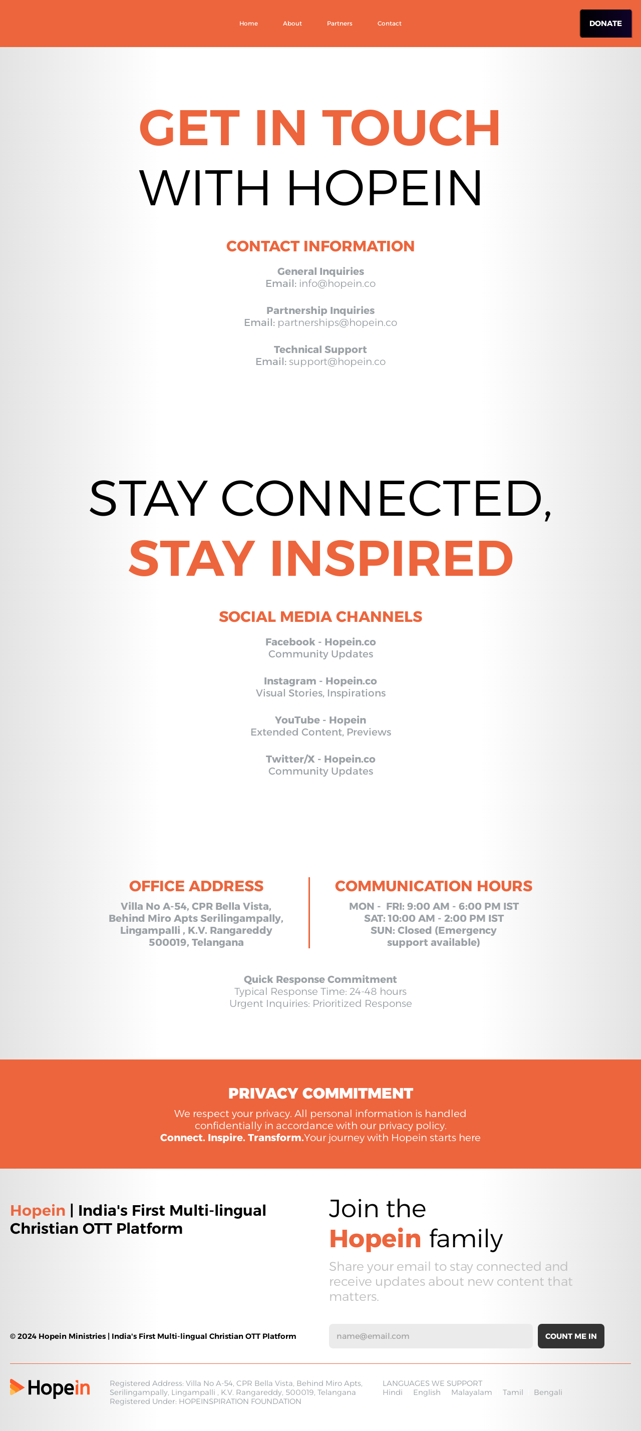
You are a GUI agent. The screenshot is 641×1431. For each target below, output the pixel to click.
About (292, 23)
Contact (390, 23)
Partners (340, 23)
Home (248, 23)
